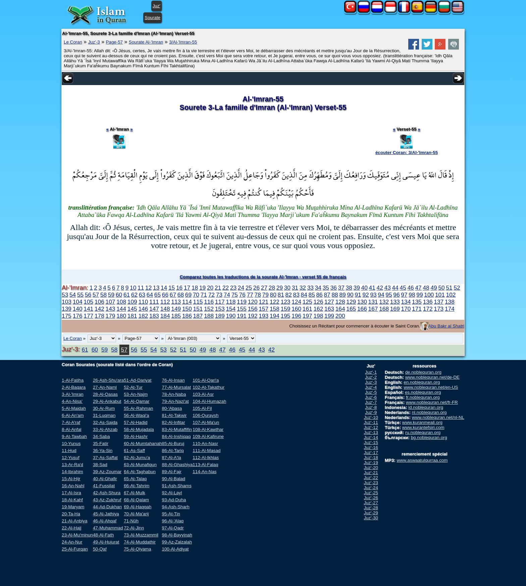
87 (327, 294)
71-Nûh (131, 520)
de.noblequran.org (423, 372)
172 (428, 308)
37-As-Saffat (105, 457)
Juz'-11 (371, 422)
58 (103, 294)
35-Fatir (100, 443)
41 (372, 287)
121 (263, 301)
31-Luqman (104, 415)
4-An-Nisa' (72, 401)
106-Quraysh (205, 415)
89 (342, 294)
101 (440, 294)
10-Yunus (71, 443)
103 (66, 301)
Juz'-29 (371, 512)
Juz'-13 (371, 432)
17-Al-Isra (71, 492)
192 (253, 315)
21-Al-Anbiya (74, 520)
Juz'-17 (371, 452)
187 (198, 315)
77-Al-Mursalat (176, 387)
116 (209, 301)
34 (318, 287)
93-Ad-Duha (174, 499)
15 (171, 287)
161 (307, 308)
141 (88, 308)
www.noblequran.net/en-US (431, 387)
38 (349, 287)
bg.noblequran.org (429, 437)
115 (198, 301)
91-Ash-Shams (176, 485)
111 (154, 301)
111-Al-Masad (206, 450)
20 (210, 287)
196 (296, 315)
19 (202, 287)
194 (274, 315)
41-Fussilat (104, 485)
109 (132, 301)
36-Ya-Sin (102, 450)
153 (220, 308)
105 (88, 301)
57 (96, 294)
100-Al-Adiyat (175, 549)
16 (179, 287)
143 (110, 308)
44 (395, 287)
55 (80, 294)
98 (412, 294)
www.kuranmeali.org (422, 422)
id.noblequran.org (425, 407)
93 (373, 294)
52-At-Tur (133, 387)
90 (350, 294)
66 (165, 294)
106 (99, 301)
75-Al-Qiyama (137, 549)
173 (438, 308)
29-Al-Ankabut (107, 401)
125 (307, 301)
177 (88, 315)
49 (433, 287)
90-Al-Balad (173, 478)
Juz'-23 (371, 482)
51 (449, 287)
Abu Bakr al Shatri (446, 325)
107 (110, 301)
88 (334, 294)
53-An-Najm (136, 394)
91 (358, 294)
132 (384, 301)
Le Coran (73, 42)
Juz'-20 (371, 467)
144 (121, 308)
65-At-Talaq (135, 478)
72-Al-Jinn (134, 527)
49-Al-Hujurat (106, 541)
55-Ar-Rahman (138, 408)
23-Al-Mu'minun (77, 534)
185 (176, 315)
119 (242, 301)
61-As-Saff (134, 450)
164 (340, 308)
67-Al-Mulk (134, 492)
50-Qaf (100, 549)
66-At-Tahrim (136, 485)
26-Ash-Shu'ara (108, 380)
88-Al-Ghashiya (177, 464)
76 (242, 294)
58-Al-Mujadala (139, 429)
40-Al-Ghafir (105, 478)
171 (417, 308)
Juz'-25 (371, 492)
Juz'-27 (371, 502)
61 (126, 294)
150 (187, 308)
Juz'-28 (371, 507)
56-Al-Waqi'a (136, 415)
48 (426, 287)
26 (256, 287)
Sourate (152, 17)
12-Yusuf (71, 457)
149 (176, 308)
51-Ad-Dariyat (137, 380)
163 (329, 308)
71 (204, 294)
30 (287, 287)
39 (357, 287)
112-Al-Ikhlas (206, 457)
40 (364, 287)
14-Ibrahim (72, 471)
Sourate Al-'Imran (146, 42)
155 (242, 308)
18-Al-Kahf (72, 499)
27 (264, 287)
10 (133, 287)
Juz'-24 (371, 487)
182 (143, 315)
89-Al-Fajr (171, 471)
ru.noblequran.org (422, 432)
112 (165, 301)
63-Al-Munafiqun (140, 464)
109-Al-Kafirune (208, 436)
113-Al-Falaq (205, 464)
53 (65, 294)
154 (230, 308)
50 (441, 287)
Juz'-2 (371, 377)
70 (196, 294)
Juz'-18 (371, 457)
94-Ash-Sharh (175, 506)
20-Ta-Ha (71, 513)
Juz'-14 (371, 437)
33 (310, 287)
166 (362, 308)
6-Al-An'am (73, 415)
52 (457, 287)
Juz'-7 (371, 402)
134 (406, 301)
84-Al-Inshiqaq (176, 436)
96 (396, 294)
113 (176, 301)
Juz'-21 (371, 472)
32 (303, 287)
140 (78, 308)
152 (209, 308)
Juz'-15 (371, 442)
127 (329, 301)
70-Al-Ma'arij (136, 513)
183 (154, 315)
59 (111, 294)
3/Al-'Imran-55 (183, 42)
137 (438, 301)
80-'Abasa (172, 408)
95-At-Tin (171, 513)
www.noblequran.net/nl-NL (438, 417)
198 (318, 315)
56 (88, 294)
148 (165, 308)
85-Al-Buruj (173, 443)
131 (373, 301)
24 (241, 287)
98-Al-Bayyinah (177, 534)
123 (286, 301)
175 (66, 315)
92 (365, 294)
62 (134, 294)
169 (395, 308)
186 (187, 315)
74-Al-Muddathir (140, 541)
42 (380, 287)
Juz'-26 (371, 497)
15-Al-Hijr (71, 478)
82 (288, 294)
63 (142, 294)
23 (233, 287)
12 (148, 287)
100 (429, 294)
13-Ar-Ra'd (72, 464)
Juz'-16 (371, 447)
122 (274, 301)
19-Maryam (73, 506)
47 (418, 287)
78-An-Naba (174, 394)
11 (141, 287)
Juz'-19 (371, 462)
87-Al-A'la (171, 457)
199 (329, 315)
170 (406, 308)
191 (242, 315)
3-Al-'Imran (73, 394)
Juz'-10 (371, 417)
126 (318, 301)
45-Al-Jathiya (106, 513)
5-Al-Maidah (74, 408)
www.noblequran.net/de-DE (432, 377)
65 (157, 294)
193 (263, 315)
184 (165, 315)
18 (195, 287)
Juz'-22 (371, 477)
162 (318, 308)
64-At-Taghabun (140, 471)
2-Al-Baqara (74, 387)
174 (450, 308)
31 (295, 287)
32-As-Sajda (105, 422)
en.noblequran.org (422, 382)
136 (428, 301)
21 (218, 287)
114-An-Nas (204, 471)
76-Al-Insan (173, 380)
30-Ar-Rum (104, 408)
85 (312, 294)
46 (410, 287)
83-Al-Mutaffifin (177, 429)
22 (225, 287)
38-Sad (100, 464)
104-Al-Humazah (209, 401)
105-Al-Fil (202, 408)
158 (274, 308)
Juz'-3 (94, 42)
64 (150, 294)
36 (333, 287)
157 (263, 308)
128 (340, 301)
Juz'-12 (371, 427)
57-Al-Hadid (135, 422)
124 (296, 301)
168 (384, 308)
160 (296, 308)
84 (304, 294)
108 (121, 301)
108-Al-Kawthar (208, 429)
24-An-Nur (72, 541)
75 (234, 294)
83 (296, 294)
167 (373, 308)
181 (132, 315)
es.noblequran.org (423, 392)
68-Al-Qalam (136, 499)
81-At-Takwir (174, 415)
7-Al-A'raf (71, 422)
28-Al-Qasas (105, 394)
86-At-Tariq (172, 450)
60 (119, 294)
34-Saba (101, 436)
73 (219, 294)
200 (340, 315)
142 (99, 308)
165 (351, 308)
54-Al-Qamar (136, 401)
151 (198, 308)
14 (164, 287)
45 (403, 287)
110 (143, 301)
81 (281, 294)
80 (273, 294)
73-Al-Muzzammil (141, 534)
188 (209, 315)
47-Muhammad (108, 527)
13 (156, 287)
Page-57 (114, 42)
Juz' (156, 5)
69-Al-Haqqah (137, 506)
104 (78, 301)
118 (230, 301)
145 (132, 308)
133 (395, 301)
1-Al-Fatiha (73, 380)
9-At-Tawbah (74, 436)
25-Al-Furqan (75, 549)
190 (230, 315)
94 (381, 294)
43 (387, 287)
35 (326, 287)
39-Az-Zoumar (107, 471)
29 (279, 287)
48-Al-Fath (103, 534)
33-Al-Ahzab (105, 429)
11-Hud (69, 450)
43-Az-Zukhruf (107, 499)
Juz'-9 (371, 412)
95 (388, 294)
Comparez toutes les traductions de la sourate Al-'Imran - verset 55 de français (263, 276)
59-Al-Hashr (136, 436)
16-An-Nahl (73, 485)
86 (319, 294)
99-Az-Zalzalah (177, 541)
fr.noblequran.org (423, 397)
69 (188, 294)
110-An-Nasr (205, 443)
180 (121, 315)
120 (253, 301)
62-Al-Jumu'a (137, 457)
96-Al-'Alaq (172, 520)
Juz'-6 (371, 397)
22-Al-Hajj (72, 527)
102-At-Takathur (208, 387)
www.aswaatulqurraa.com (422, 460)
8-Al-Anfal (72, 429)
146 (143, 308)
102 (451, 294)
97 (404, 294)
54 (72, 294)
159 (286, 308)
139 (66, 308)
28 (272, 287)
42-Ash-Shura (106, 492)
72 (211, 294)
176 (78, 315)
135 (417, 301)
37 (341, 287)
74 (227, 294)
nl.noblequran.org (429, 412)
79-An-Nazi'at (175, 401)
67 (173, 294)
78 (258, 294)
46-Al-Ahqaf (104, 520)
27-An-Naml (105, 387)
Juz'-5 (371, 392)
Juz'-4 (371, 387)
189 (220, 315)
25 (249, 287)
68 (180, 294)
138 (450, 301)
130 (362, 301)
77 (250, 294)
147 (154, 308)
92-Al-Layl (172, 492)
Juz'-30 (371, 517)
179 (110, 315)
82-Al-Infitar (173, 422)
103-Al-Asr (203, 394)
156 (253, 308)
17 (187, 287)
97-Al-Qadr (172, 527)
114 (187, 301)
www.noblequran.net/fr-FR (432, 402)
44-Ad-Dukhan (107, 506)
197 (307, 315)
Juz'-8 (371, 407)
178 (99, 315)
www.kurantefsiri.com (423, 427)
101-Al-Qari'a (206, 380)
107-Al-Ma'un (206, 422)
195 (286, 315)
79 (265, 294)
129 (351, 301)
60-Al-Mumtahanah (143, 443)
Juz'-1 (371, 372)
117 (220, 301)
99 (419, 294)
